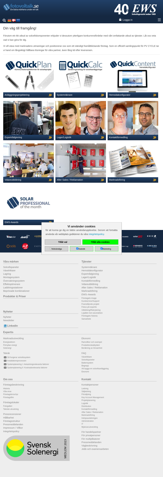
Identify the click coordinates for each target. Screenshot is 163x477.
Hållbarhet (8, 417)
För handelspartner (91, 432)
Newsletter (8, 320)
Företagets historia (89, 316)
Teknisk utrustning (11, 409)
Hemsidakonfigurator (92, 270)
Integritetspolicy (11, 431)
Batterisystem (87, 363)
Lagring (7, 274)
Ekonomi (86, 338)
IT (82, 424)
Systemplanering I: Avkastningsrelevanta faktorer (26, 364)
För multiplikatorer (91, 439)
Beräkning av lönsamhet (92, 348)
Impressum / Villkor (13, 428)
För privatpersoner (91, 435)
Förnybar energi (10, 345)
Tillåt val (62, 242)
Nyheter (8, 311)
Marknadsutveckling (13, 338)
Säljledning (86, 391)
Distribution (86, 406)
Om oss (8, 379)
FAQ (84, 353)
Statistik (81, 249)
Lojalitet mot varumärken (92, 313)
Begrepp (85, 366)
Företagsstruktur (11, 421)
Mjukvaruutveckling (90, 427)
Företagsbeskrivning (13, 384)
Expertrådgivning (90, 274)
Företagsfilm (8, 397)
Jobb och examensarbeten (95, 449)
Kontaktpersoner (90, 384)
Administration (88, 421)
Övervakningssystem (14, 281)
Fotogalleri (7, 406)
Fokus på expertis (89, 307)
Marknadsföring (89, 291)
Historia (6, 388)
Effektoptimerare (11, 284)
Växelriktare (9, 270)
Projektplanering (89, 400)
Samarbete (86, 319)
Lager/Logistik (89, 277)
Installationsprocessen (14, 361)
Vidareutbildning (90, 284)
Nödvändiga (57, 249)
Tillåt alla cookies (100, 242)
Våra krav (7, 391)
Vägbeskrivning (89, 445)
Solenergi (7, 348)
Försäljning (86, 394)
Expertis (8, 332)
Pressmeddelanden (13, 424)
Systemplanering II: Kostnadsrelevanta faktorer (25, 368)
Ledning (85, 388)
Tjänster (87, 261)
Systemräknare (89, 267)
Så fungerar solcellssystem (16, 357)
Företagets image (89, 298)
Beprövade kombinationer (16, 291)
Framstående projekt (90, 304)
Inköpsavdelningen (90, 418)
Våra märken (11, 261)
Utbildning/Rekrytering (91, 310)
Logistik (85, 403)
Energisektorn (9, 342)
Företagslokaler (11, 402)
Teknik (6, 353)
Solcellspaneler (11, 267)
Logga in (127, 19)
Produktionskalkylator (91, 345)
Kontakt (86, 379)
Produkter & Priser (14, 296)
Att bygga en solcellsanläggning (95, 368)
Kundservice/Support (90, 301)
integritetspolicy (96, 234)
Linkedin (10, 325)
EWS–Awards (89, 294)
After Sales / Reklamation (95, 287)
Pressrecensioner (12, 414)
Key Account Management (93, 397)
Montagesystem (11, 277)
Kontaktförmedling (91, 281)
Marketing (107, 249)
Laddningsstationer (13, 287)
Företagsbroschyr (10, 394)
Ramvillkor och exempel (92, 342)
